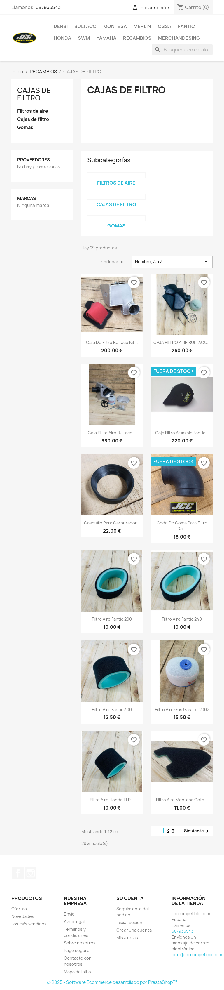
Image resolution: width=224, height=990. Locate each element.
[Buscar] (182, 49)
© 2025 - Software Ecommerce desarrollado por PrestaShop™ (112, 982)
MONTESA (115, 26)
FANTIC (186, 26)
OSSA (164, 26)
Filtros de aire (32, 111)
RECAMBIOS (137, 38)
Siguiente (197, 831)
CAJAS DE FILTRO (34, 94)
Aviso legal (74, 921)
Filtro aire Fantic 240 (182, 619)
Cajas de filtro (33, 119)
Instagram (30, 873)
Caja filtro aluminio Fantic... (182, 432)
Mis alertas (127, 937)
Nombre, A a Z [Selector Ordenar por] (172, 261)
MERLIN (142, 26)
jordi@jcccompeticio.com (197, 954)
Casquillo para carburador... (112, 523)
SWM (84, 38)
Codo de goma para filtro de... (182, 526)
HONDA (62, 38)
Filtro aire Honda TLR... (112, 800)
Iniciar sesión (129, 922)
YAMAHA (106, 38)
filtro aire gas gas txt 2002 (182, 709)
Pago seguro (77, 950)
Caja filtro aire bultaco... (112, 432)
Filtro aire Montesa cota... (182, 800)
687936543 (48, 7)
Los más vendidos (29, 924)
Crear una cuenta (134, 930)
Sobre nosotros (80, 943)
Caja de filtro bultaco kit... (112, 342)
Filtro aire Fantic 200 (112, 619)
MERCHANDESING (179, 38)
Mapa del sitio (77, 972)
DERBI (61, 26)
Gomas (25, 127)
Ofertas (19, 908)
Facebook (18, 873)
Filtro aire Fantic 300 (112, 709)
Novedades (22, 916)
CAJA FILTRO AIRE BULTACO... (182, 342)
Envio (69, 914)
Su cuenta (130, 898)
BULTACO (85, 26)
